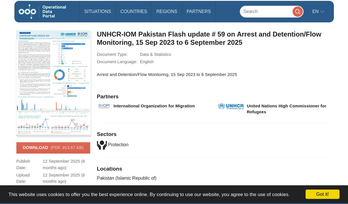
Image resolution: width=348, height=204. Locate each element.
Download (53, 147)
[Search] (272, 11)
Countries (133, 11)
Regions (166, 11)
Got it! (322, 194)
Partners (199, 11)
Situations (97, 11)
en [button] (316, 11)
